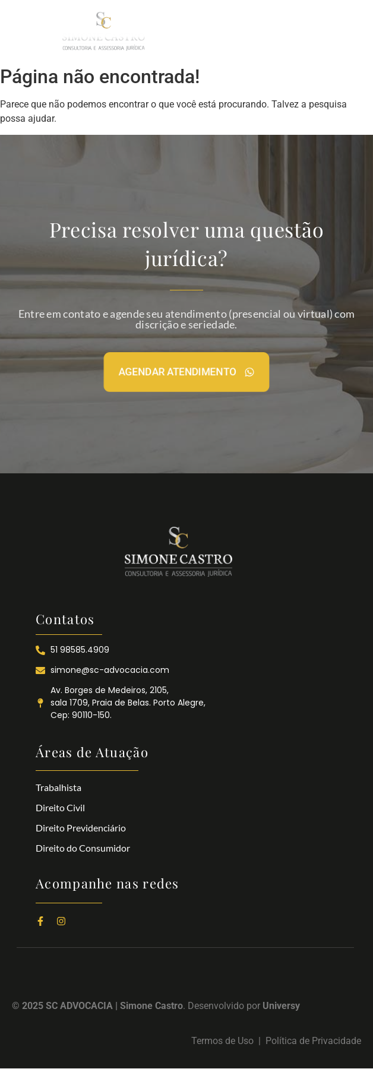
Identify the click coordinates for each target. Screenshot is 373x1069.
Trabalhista (58, 787)
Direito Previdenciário (81, 827)
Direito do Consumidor (83, 847)
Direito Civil (60, 807)
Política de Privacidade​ (313, 1040)
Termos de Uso (224, 1040)
